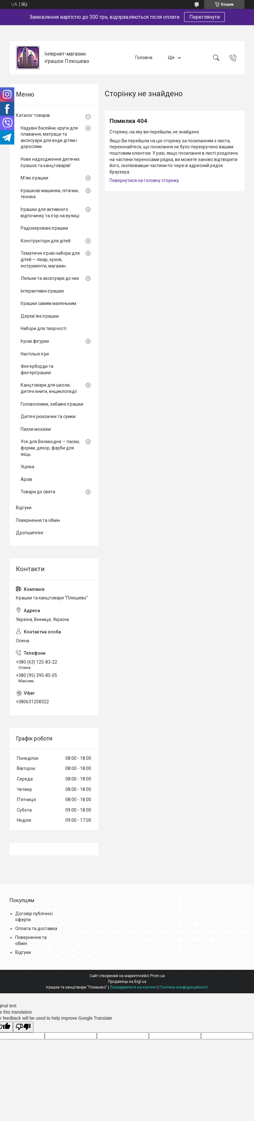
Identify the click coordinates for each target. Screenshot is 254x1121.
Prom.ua (157, 976)
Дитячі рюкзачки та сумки (48, 416)
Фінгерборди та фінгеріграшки (37, 369)
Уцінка (27, 466)
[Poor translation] (23, 1027)
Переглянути (204, 17)
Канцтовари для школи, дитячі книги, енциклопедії (49, 388)
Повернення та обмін (38, 520)
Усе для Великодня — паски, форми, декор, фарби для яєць (50, 447)
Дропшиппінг (30, 532)
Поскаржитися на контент (133, 987)
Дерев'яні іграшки (40, 316)
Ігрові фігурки (35, 341)
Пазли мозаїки (36, 429)
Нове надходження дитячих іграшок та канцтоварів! (50, 162)
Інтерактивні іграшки (42, 291)
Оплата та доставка (36, 928)
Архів (26, 479)
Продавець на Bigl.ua (127, 981)
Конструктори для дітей (45, 240)
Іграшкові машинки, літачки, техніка (50, 193)
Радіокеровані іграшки (44, 228)
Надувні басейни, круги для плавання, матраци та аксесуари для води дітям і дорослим (49, 137)
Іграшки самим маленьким (48, 303)
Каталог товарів (33, 115)
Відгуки (23, 507)
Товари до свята (38, 491)
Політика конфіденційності (183, 987)
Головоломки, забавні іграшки (52, 404)
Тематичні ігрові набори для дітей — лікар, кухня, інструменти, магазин (50, 259)
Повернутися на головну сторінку (144, 180)
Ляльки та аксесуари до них (50, 278)
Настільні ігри (35, 353)
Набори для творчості (43, 328)
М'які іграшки (34, 177)
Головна (143, 57)
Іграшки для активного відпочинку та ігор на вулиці (50, 212)
